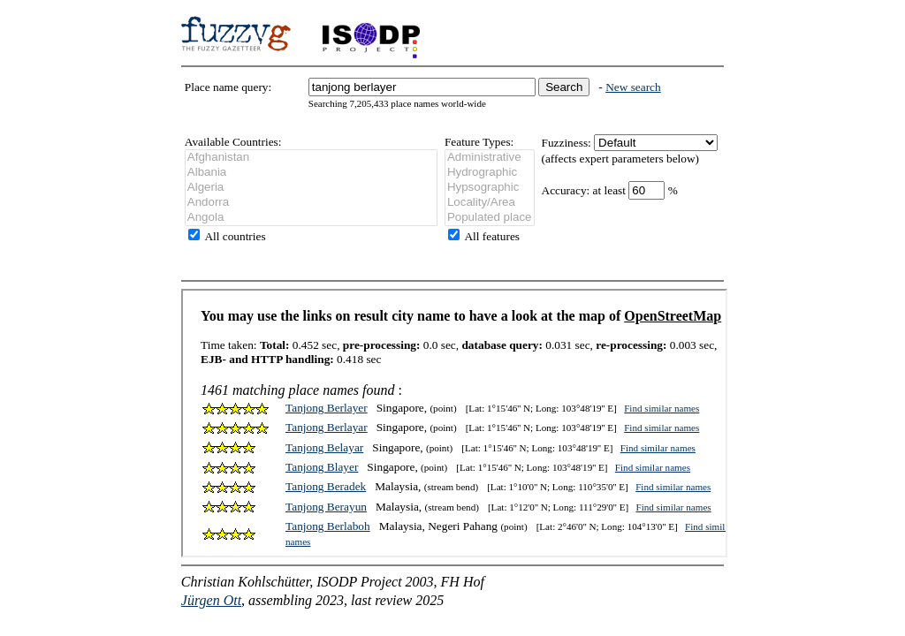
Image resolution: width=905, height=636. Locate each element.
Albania (311, 172)
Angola (311, 217)
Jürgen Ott (211, 600)
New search (633, 87)
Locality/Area (489, 202)
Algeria (311, 187)
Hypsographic (489, 187)
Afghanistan (311, 157)
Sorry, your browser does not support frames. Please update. (454, 423)
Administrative (489, 157)
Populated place (489, 217)
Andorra (311, 202)
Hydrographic (489, 172)
